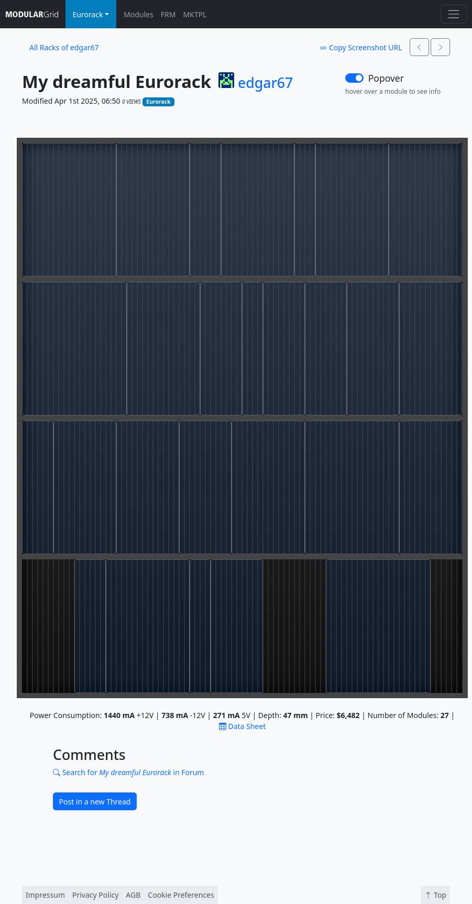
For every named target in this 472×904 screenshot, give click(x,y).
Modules (138, 14)
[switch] (354, 78)
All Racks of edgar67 (64, 47)
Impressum (45, 895)
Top (435, 895)
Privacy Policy (95, 895)
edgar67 (265, 82)
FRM (168, 14)
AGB (133, 895)
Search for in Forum (128, 772)
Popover (386, 78)
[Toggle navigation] (453, 14)
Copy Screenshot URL (361, 47)
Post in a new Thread (95, 802)
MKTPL (194, 14)
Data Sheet (242, 726)
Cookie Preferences (181, 895)
